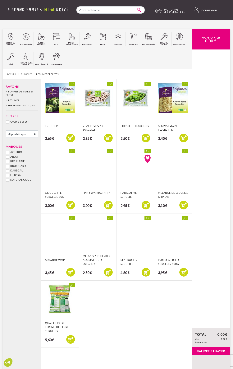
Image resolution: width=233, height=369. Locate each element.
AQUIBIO (16, 152)
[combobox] (110, 10)
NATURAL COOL (20, 179)
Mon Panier (211, 39)
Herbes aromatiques (21, 105)
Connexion (205, 10)
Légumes (13, 100)
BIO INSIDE (17, 161)
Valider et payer (211, 351)
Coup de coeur (19, 121)
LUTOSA (15, 175)
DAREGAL (16, 170)
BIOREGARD (18, 165)
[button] (8, 362)
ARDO (14, 156)
